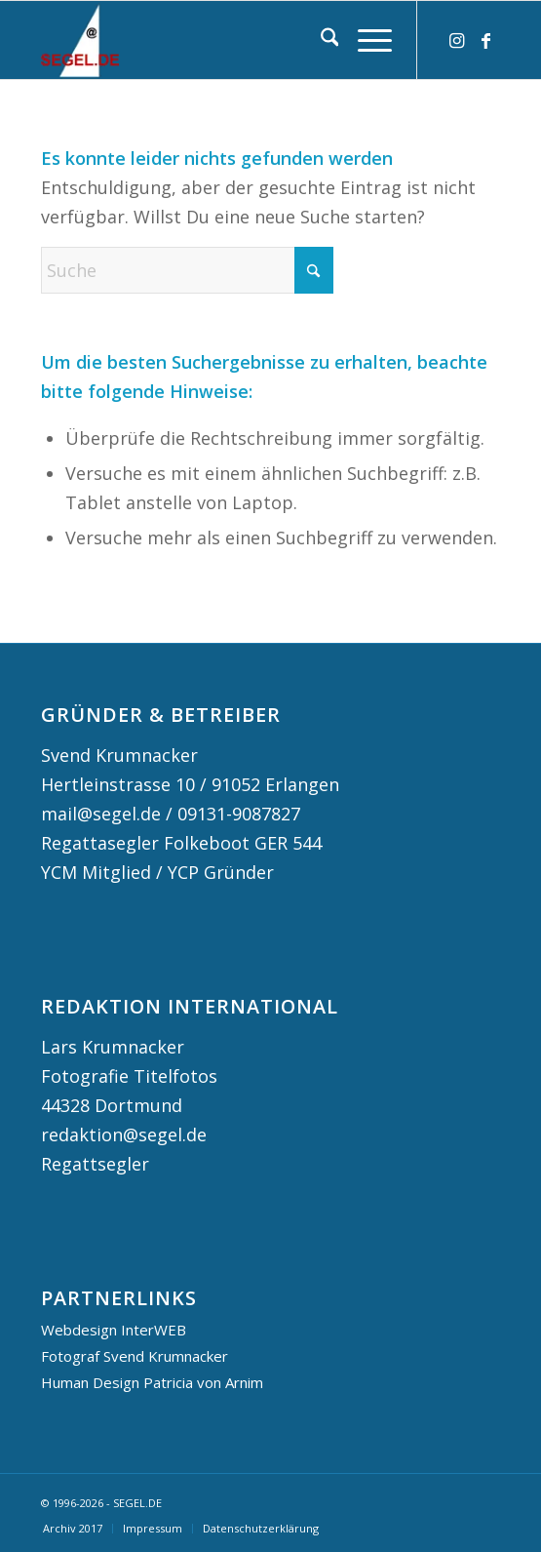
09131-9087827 (238, 813)
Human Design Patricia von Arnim (152, 1382)
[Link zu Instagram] (456, 40)
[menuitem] (320, 40)
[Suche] (320, 40)
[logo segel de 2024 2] (224, 40)
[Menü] (365, 40)
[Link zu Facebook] (485, 40)
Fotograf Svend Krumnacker (134, 1356)
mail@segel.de (101, 813)
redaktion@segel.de (124, 1134)
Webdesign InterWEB (113, 1329)
